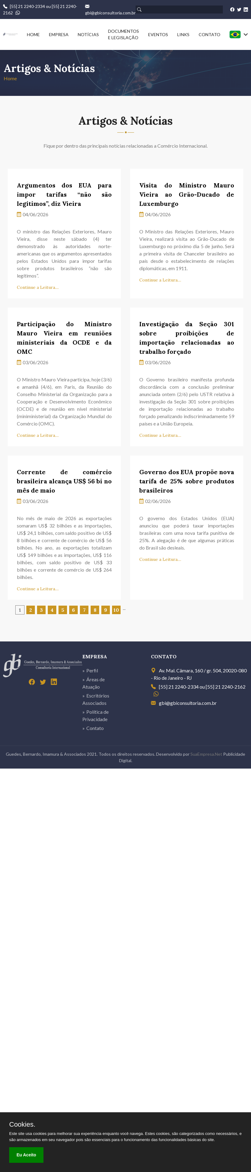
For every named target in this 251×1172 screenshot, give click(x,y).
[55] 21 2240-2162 (225, 687)
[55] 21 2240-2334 (27, 6)
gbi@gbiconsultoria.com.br (110, 12)
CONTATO (209, 34)
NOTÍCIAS (88, 34)
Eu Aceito (26, 1154)
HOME (33, 34)
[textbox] (239, 34)
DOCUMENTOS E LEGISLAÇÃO (123, 34)
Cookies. (22, 1124)
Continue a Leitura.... (38, 287)
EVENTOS (158, 34)
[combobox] (239, 34)
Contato (95, 728)
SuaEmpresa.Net (206, 754)
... (124, 608)
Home (10, 78)
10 (116, 610)
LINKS (183, 34)
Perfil (92, 670)
